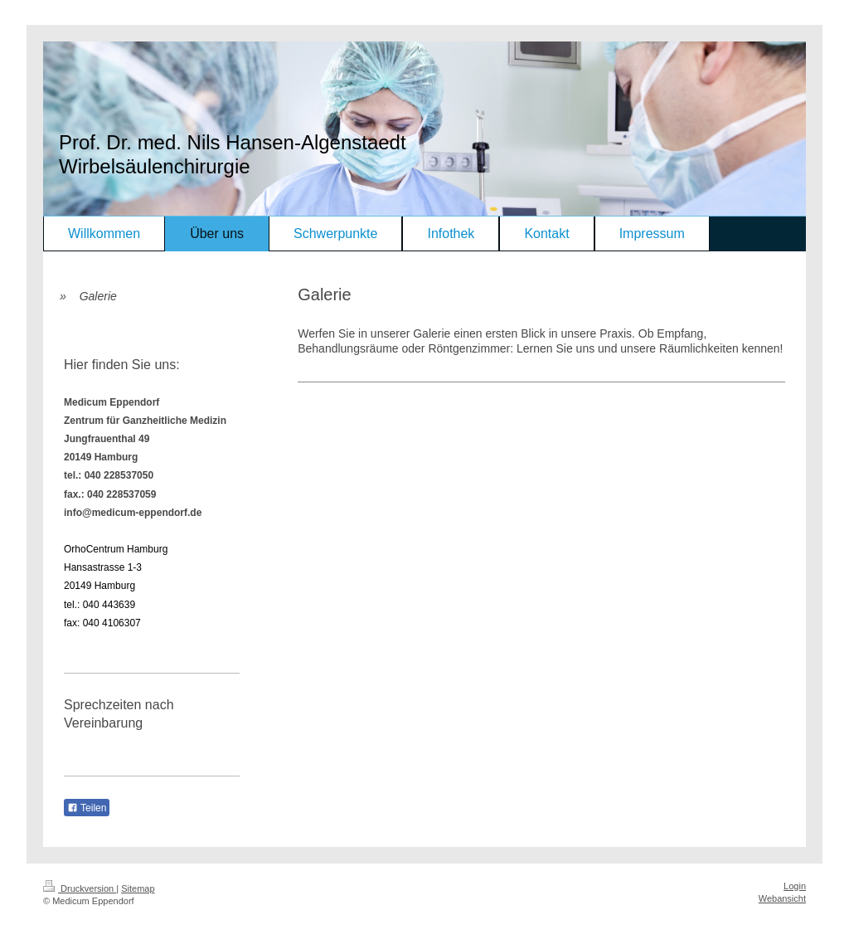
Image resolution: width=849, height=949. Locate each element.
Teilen (86, 808)
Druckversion (79, 888)
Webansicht (782, 898)
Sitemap (137, 888)
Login (795, 886)
